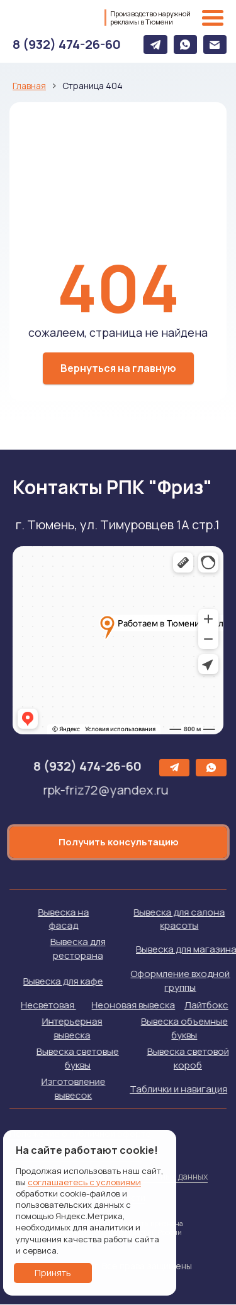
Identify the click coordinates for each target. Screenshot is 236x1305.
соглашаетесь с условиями (84, 1182)
